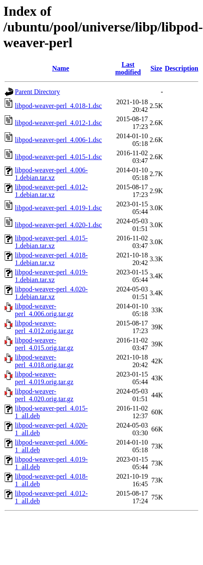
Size (156, 68)
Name (60, 68)
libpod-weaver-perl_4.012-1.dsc (58, 122)
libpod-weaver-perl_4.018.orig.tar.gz (44, 361)
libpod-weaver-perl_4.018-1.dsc (58, 105)
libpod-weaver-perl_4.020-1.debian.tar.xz (51, 292)
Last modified (128, 68)
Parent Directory (37, 91)
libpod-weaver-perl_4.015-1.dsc (58, 156)
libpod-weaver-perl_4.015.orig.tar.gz (44, 344)
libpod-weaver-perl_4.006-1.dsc (58, 139)
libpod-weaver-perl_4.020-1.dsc (58, 224)
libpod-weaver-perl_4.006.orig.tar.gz (44, 309)
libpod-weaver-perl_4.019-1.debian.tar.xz (51, 275)
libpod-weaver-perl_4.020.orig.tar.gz (44, 395)
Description (181, 68)
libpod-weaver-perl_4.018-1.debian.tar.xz (51, 258)
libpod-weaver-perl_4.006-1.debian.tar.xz (51, 173)
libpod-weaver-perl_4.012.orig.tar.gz (44, 327)
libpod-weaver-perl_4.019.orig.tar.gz (44, 378)
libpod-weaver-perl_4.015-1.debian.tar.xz (51, 241)
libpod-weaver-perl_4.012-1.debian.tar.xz (51, 190)
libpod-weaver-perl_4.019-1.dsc (58, 207)
